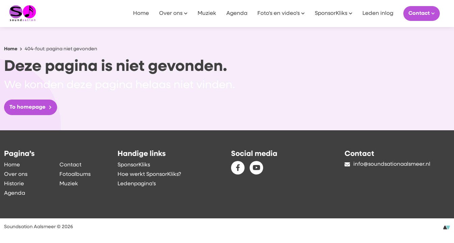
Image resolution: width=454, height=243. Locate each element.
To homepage (30, 107)
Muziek (207, 13)
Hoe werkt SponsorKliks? (149, 174)
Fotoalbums (75, 174)
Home (141, 13)
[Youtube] (256, 167)
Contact (421, 13)
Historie (14, 184)
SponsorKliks (333, 13)
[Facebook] (238, 167)
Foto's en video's (281, 13)
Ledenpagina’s (137, 184)
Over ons (173, 13)
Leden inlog (377, 13)
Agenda (236, 13)
